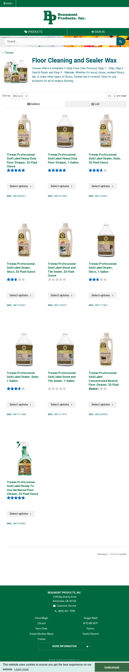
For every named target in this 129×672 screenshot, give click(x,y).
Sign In (98, 32)
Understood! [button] (111, 667)
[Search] (121, 41)
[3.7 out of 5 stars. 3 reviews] (99, 170)
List (95, 104)
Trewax (41, 639)
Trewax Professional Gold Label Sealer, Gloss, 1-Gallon (102, 268)
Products (33, 32)
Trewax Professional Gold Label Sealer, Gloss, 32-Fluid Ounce (21, 268)
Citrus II (42, 623)
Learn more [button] (21, 669)
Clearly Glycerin (90, 634)
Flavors (90, 628)
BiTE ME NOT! (90, 623)
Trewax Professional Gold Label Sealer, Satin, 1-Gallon (23, 377)
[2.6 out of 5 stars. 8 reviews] (17, 279)
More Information (70, 646)
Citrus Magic (41, 618)
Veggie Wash (91, 618)
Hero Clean (41, 628)
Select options (21, 186)
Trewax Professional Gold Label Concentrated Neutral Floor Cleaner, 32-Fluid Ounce (104, 378)
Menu (7, 3)
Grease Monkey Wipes (42, 634)
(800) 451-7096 (64, 611)
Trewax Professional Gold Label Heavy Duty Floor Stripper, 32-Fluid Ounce (22, 160)
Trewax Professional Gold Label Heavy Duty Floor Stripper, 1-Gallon (63, 159)
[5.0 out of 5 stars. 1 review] (17, 498)
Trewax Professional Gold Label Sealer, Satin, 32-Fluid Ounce (105, 159)
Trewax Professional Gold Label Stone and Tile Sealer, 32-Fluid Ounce (62, 269)
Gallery (33, 104)
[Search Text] (64, 41)
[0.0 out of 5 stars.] (58, 279)
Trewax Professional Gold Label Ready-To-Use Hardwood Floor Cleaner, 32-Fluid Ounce (22, 487)
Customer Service (64, 606)
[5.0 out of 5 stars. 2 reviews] (17, 170)
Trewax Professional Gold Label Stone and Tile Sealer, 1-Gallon (62, 377)
